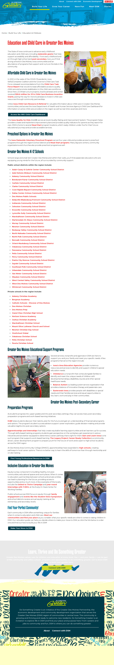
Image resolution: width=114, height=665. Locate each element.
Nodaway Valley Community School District (32, 230)
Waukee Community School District (28, 277)
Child (58, 374)
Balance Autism (60, 385)
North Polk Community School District (29, 237)
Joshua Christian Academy (24, 320)
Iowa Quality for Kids (20, 120)
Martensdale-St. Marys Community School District (34, 220)
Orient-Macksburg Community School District (33, 243)
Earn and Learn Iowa (91, 436)
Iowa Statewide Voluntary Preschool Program (32, 140)
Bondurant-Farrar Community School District (32, 180)
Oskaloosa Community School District (29, 247)
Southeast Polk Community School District (31, 267)
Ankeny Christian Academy (24, 296)
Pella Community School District (27, 254)
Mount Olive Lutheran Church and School (30, 326)
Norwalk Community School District (28, 240)
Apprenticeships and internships (22, 431)
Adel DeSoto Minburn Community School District (34, 173)
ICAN (10, 421)
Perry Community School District (27, 257)
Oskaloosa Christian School (24, 337)
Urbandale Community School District (29, 270)
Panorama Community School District (29, 250)
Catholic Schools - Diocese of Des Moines (31, 303)
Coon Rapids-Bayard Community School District (34, 190)
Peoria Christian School (23, 343)
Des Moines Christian (21, 306)
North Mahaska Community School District (31, 233)
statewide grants (45, 54)
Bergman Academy (21, 300)
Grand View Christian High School (27, 313)
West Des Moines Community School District (32, 284)
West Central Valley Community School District (33, 280)
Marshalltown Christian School (26, 323)
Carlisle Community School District (28, 183)
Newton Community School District (28, 227)
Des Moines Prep (19, 310)
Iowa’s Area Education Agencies (67, 365)
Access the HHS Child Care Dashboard (28, 115)
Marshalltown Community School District (31, 217)
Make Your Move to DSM (22, 528)
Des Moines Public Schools (24, 196)
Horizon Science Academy (24, 316)
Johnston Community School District (28, 207)
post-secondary (39, 59)
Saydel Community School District (28, 264)
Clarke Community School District (27, 186)
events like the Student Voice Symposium (43, 497)
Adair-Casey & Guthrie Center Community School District (38, 170)
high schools (85, 448)
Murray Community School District (27, 223)
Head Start (37, 125)
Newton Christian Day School (25, 330)
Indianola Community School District (28, 203)
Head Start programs (60, 143)
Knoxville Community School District (29, 210)
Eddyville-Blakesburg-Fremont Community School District (39, 200)
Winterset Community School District (29, 287)
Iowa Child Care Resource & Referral (29, 104)
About (47, 631)
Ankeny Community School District (28, 176)
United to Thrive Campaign (30, 485)
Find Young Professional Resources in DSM (30, 458)
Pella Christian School (22, 340)
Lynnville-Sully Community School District (31, 213)
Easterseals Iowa (60, 391)
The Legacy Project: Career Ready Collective (70, 438)
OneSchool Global (20, 333)
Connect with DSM (61, 631)
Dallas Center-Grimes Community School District (34, 193)
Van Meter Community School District (29, 274)
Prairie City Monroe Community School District (33, 260)
